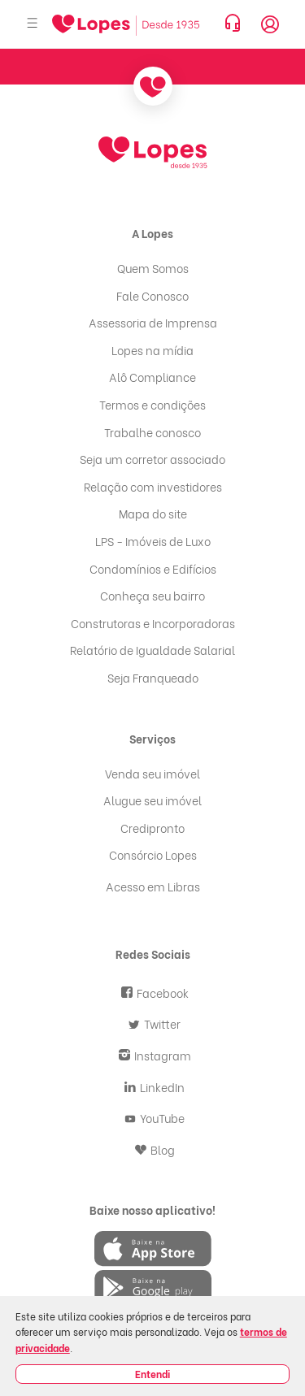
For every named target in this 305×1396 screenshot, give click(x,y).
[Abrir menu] (32, 24)
